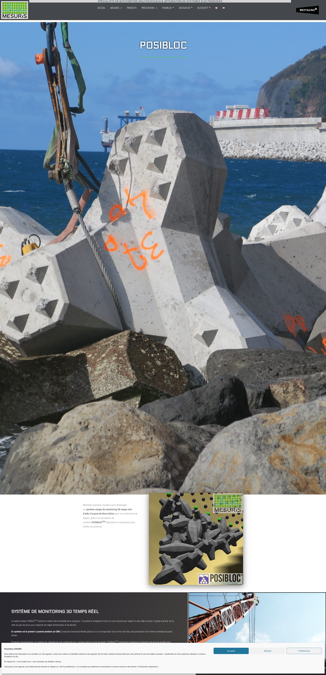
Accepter (231, 651)
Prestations (195, 7)
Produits (177, 7)
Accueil (147, 7)
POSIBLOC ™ (214, 7)
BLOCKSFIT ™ (249, 7)
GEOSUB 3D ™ (231, 7)
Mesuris (162, 7)
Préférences (304, 651)
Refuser (267, 651)
